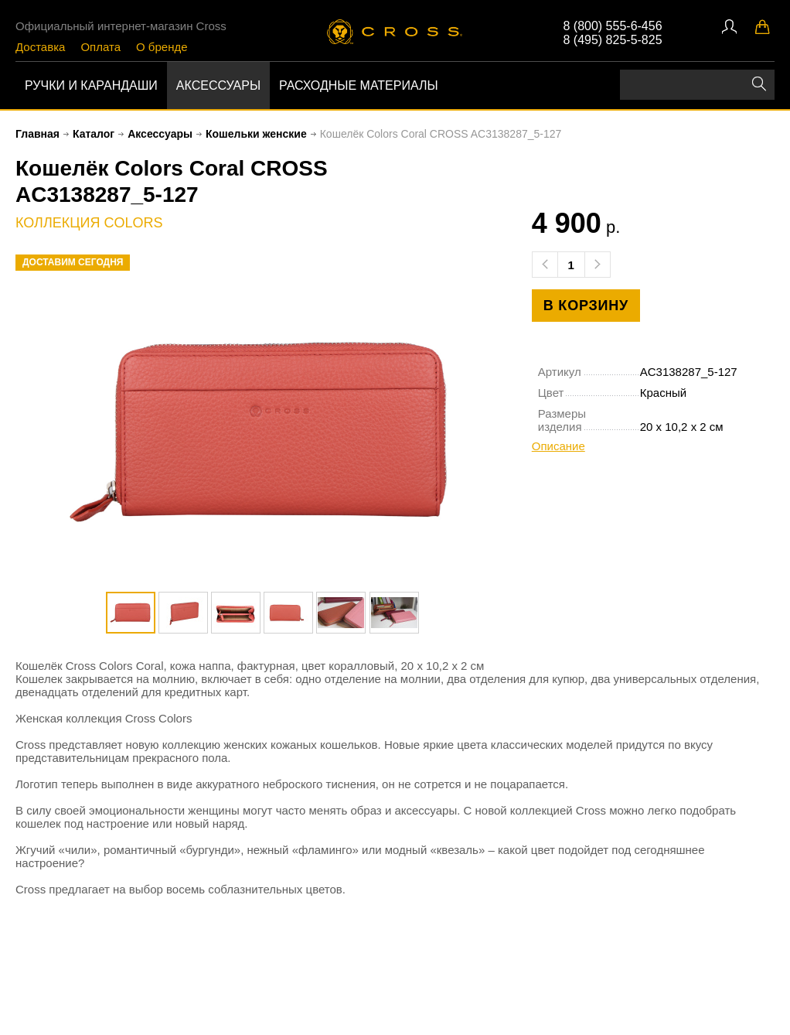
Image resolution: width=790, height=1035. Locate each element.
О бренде (162, 46)
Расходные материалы (358, 85)
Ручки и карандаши (91, 85)
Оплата (100, 46)
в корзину (585, 305)
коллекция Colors (88, 223)
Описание (558, 446)
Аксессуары (218, 85)
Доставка (40, 46)
